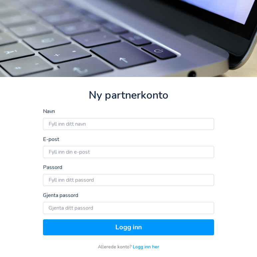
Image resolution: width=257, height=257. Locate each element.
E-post (51, 139)
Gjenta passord (60, 195)
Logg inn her (146, 247)
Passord (52, 167)
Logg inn (128, 227)
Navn (49, 111)
